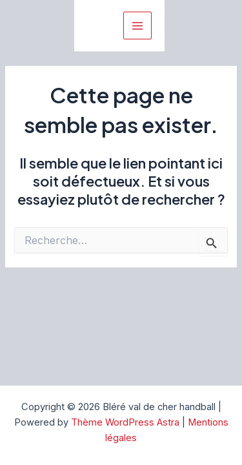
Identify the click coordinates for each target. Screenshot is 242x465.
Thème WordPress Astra (125, 422)
